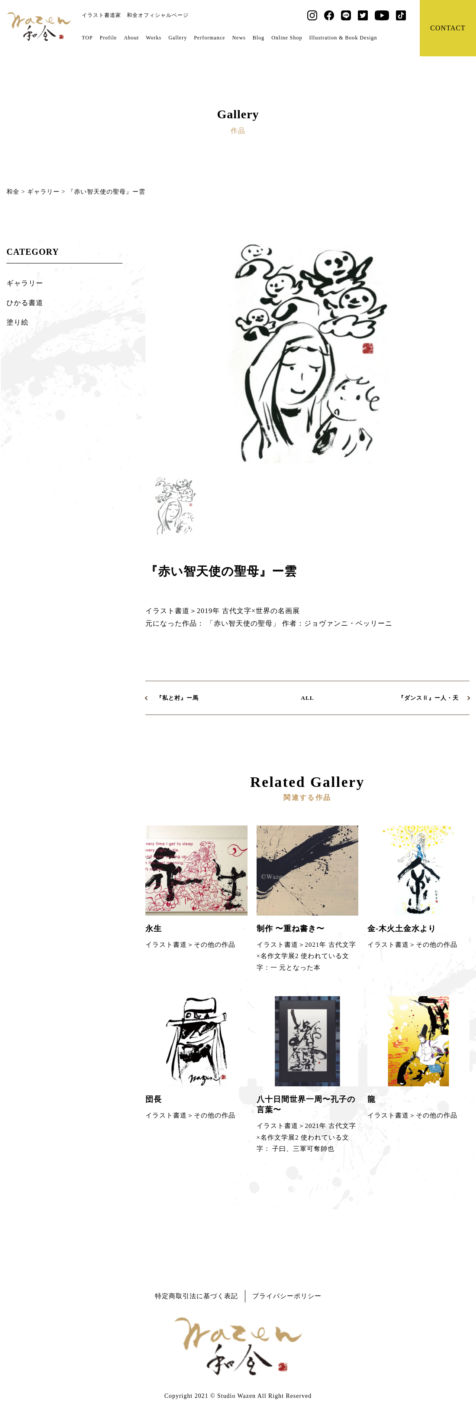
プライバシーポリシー (287, 1296)
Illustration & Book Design (343, 38)
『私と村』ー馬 (177, 698)
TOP (87, 38)
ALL (307, 698)
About (131, 38)
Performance (209, 38)
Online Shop (286, 38)
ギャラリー (24, 283)
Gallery (177, 38)
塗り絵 (17, 322)
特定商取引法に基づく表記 (196, 1296)
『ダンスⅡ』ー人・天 (428, 698)
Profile (108, 38)
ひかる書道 (24, 302)
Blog (258, 38)
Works (153, 38)
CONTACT (447, 28)
